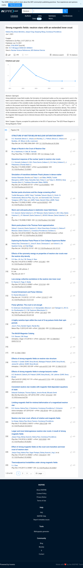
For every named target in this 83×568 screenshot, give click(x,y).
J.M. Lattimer (54, 374)
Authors (28, 16)
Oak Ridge (29, 246)
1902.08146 (44, 411)
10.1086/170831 (20, 353)
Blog (41, 543)
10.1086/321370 (60, 366)
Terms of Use (41, 501)
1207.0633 (43, 313)
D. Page (21, 282)
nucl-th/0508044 (42, 167)
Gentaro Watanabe (18, 177)
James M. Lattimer (18, 364)
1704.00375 (42, 455)
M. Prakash (32, 374)
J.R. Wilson (21, 141)
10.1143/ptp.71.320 (47, 154)
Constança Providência (53, 32)
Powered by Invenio (7, 564)
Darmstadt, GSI (47, 198)
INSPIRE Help (41, 516)
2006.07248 (43, 423)
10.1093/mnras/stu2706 (20, 397)
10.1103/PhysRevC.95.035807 (47, 468)
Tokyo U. (36, 177)
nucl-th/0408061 (44, 185)
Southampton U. (27, 308)
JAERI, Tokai (24, 180)
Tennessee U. (25, 243)
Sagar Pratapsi (34, 452)
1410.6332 (48, 395)
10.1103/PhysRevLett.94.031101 (22, 187)
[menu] (76, 11)
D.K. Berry (53, 162)
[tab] (11, 130)
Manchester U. (42, 310)
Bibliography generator (41, 531)
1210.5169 (42, 284)
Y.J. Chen (15, 465)
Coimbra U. (54, 228)
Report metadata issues (41, 520)
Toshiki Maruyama (18, 195)
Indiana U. (25, 162)
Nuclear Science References (20, 50)
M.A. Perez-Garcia (36, 162)
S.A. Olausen (16, 336)
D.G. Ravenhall (16, 139)
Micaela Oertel (52, 392)
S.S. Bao (14, 259)
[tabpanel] (41, 305)
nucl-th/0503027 (42, 202)
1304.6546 (41, 328)
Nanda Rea (35, 326)
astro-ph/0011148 (45, 366)
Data (34, 19)
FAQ (41, 512)
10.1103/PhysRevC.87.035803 (21, 287)
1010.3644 (15, 235)
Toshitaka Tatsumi (40, 195)
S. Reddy (28, 282)
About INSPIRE (41, 490)
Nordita (39, 139)
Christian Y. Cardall (18, 362)
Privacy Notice (41, 497)
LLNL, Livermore (31, 141)
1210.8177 (44, 297)
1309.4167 (42, 339)
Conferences (67, 16)
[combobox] (47, 11)
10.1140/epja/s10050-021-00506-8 (20, 48)
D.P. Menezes (38, 213)
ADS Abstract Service (38, 50)
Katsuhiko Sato (34, 180)
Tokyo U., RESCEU (55, 180)
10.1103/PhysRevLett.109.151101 (49, 248)
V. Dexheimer (33, 408)
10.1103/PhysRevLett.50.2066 (49, 143)
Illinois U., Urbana (28, 139)
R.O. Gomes (15, 408)
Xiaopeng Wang (40, 32)
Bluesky (41, 547)
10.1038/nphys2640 (55, 328)
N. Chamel (15, 282)
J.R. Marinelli (24, 215)
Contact (41, 554)
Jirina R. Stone (36, 243)
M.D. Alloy (60, 213)
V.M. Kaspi (24, 336)
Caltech (24, 374)
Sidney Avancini (26, 437)
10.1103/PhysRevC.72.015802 (21, 205)
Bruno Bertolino (19, 32)
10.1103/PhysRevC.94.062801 (21, 442)
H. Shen (34, 259)
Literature (14, 16)
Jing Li (53, 452)
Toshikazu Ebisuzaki (31, 182)
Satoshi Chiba (44, 200)
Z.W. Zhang (27, 259)
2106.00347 (15, 45)
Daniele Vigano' (26, 326)
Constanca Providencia (39, 231)
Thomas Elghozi (30, 392)
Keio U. (20, 182)
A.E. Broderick (16, 374)
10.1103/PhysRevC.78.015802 (45, 220)
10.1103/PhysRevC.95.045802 (21, 457)
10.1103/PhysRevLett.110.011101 (23, 300)
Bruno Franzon (32, 421)
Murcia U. (48, 308)
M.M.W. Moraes (48, 215)
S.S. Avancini (16, 213)
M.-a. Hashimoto (17, 151)
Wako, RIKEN (46, 177)
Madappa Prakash (45, 362)
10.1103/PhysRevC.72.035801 (21, 169)
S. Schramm (58, 408)
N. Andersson (16, 308)
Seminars (52, 16)
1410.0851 (42, 262)
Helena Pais (10, 32)
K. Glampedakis (39, 308)
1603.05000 (42, 439)
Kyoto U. (50, 195)
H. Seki (25, 151)
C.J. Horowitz (16, 162)
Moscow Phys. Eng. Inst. (30, 198)
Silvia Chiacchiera (43, 228)
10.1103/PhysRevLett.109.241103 (23, 315)
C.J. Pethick (47, 139)
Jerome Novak (41, 392)
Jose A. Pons (16, 326)
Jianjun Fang (29, 32)
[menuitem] (79, 11)
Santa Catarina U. (27, 213)
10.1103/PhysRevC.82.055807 (33, 235)
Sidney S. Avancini (18, 228)
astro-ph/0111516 (44, 379)
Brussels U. (23, 295)
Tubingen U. (59, 308)
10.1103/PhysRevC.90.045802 (21, 264)
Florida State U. (26, 165)
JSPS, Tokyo (23, 200)
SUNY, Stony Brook (31, 362)
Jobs (40, 16)
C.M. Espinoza (31, 310)
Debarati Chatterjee (18, 392)
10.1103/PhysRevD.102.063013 (22, 426)
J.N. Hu (20, 259)
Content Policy (41, 493)
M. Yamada (32, 151)
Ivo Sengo (15, 421)
